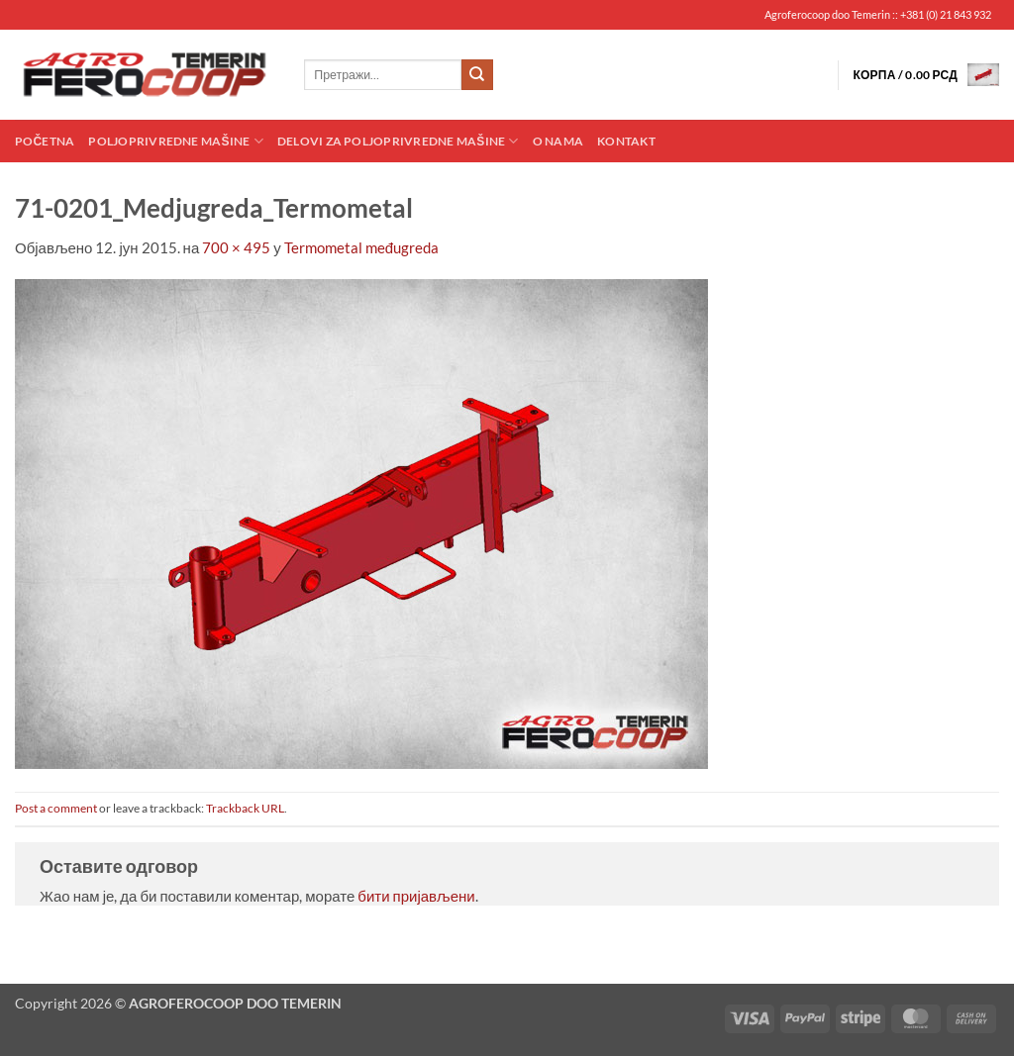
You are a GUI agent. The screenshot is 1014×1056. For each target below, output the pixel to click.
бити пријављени (415, 896)
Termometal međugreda (361, 247)
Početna (44, 141)
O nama (558, 141)
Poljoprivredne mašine (175, 141)
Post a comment (56, 808)
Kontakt (626, 141)
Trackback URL (245, 808)
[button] (926, 74)
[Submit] (477, 75)
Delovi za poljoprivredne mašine (398, 141)
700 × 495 (236, 247)
